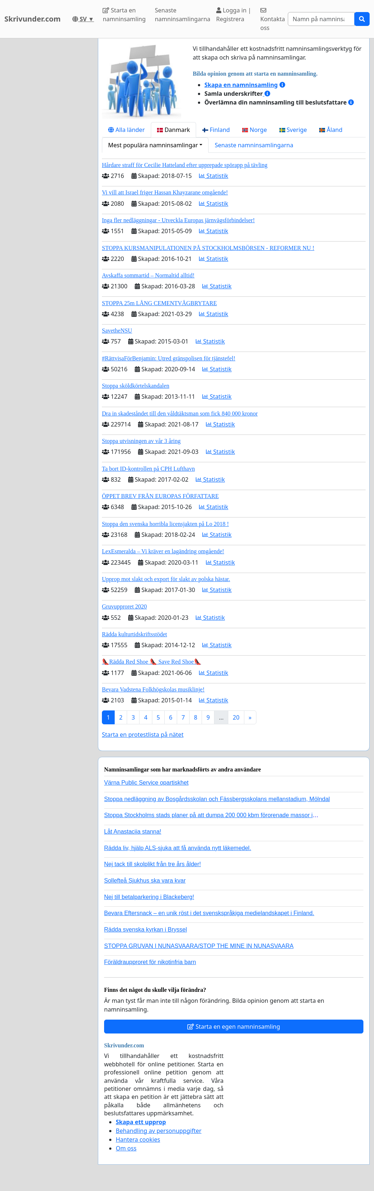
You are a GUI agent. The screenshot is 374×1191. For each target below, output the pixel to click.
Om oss (126, 1148)
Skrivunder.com (32, 19)
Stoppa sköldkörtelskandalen (135, 386)
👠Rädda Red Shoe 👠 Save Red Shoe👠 (151, 662)
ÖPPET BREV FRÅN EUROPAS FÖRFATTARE (160, 496)
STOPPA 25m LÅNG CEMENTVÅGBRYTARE (159, 303)
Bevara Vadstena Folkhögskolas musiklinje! (153, 689)
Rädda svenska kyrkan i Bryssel (145, 929)
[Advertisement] (46, 148)
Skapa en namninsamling (241, 85)
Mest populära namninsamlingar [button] (153, 145)
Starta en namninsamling (124, 14)
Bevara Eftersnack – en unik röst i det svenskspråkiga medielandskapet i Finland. (209, 913)
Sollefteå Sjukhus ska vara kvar (145, 880)
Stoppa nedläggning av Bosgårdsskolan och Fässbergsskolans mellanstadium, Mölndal (217, 799)
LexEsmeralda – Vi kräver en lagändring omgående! (163, 551)
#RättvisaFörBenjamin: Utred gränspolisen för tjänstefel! (168, 358)
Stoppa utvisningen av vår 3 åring (141, 441)
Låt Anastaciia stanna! (132, 831)
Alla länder (126, 130)
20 (236, 717)
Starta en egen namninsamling (233, 1027)
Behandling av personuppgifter (159, 1131)
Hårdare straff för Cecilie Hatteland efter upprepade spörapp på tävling (184, 165)
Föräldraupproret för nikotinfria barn (150, 962)
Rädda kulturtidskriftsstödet (134, 634)
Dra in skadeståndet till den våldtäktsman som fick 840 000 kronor (180, 413)
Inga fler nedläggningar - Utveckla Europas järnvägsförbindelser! (178, 220)
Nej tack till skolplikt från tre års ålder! (152, 864)
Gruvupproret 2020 (124, 606)
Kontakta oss (272, 19)
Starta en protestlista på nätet (142, 735)
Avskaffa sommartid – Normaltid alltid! (148, 275)
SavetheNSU (117, 330)
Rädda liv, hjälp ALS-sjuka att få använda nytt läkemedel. (177, 848)
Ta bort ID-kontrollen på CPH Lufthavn (148, 469)
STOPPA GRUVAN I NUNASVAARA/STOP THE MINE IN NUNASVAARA (199, 946)
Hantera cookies (138, 1139)
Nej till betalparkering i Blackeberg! (149, 897)
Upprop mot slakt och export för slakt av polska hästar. (166, 579)
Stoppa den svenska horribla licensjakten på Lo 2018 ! (165, 524)
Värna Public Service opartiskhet (146, 783)
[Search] (321, 19)
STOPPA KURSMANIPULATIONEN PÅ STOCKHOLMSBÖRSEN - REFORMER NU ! (208, 248)
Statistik (213, 176)
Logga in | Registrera (233, 14)
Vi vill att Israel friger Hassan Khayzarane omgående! (165, 192)
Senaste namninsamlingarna (182, 14)
